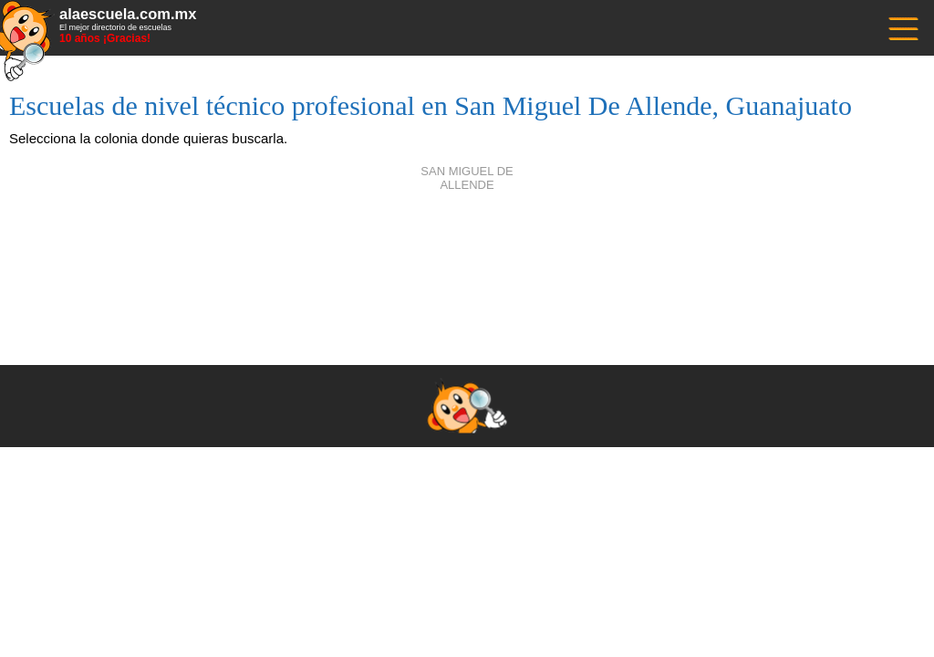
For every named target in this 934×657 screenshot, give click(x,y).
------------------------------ (902, 27)
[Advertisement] (467, 255)
